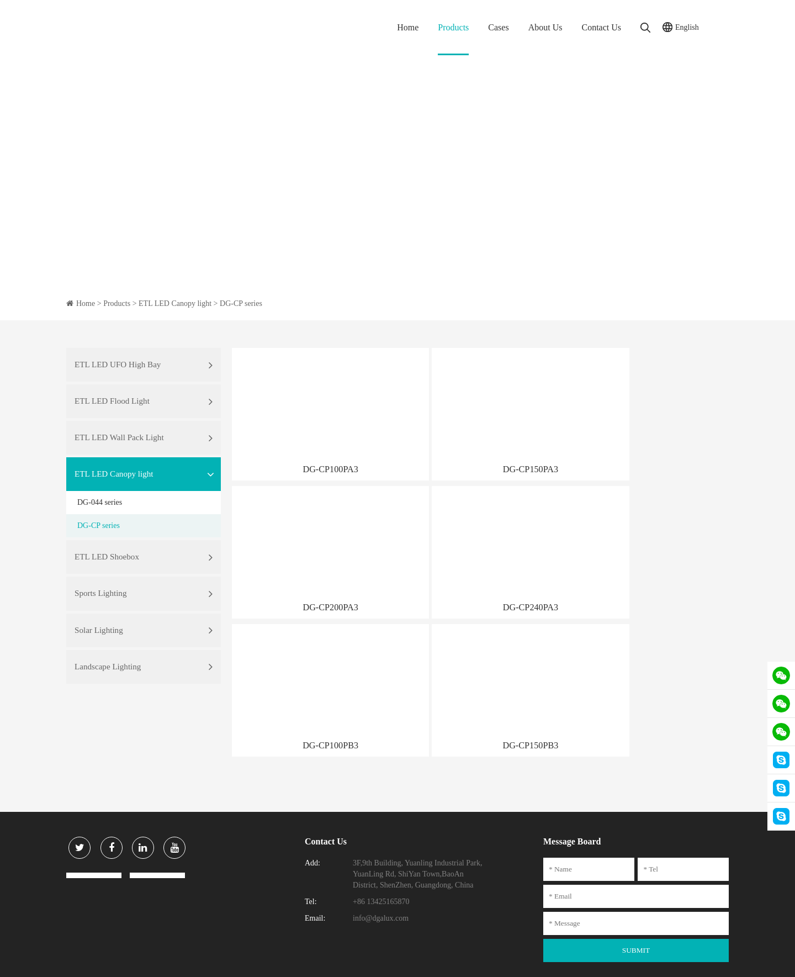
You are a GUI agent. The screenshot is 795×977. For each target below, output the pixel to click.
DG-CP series (241, 303)
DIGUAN (716, 960)
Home (407, 27)
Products (453, 27)
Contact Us (601, 27)
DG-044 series (99, 522)
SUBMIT (636, 903)
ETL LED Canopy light (175, 303)
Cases (498, 27)
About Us (545, 27)
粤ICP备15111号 (313, 960)
